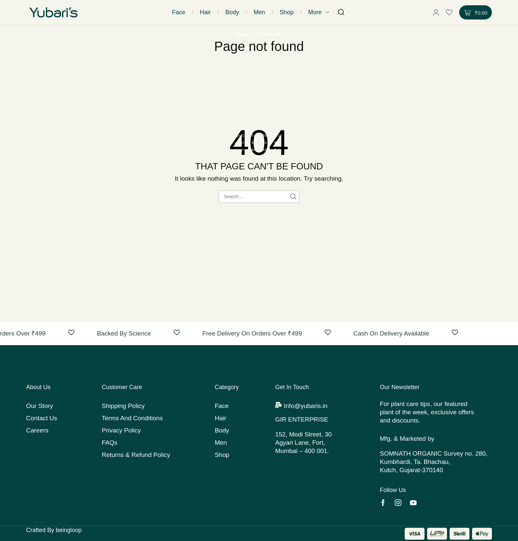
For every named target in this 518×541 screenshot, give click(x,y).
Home (242, 34)
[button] (341, 12)
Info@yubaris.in (305, 405)
